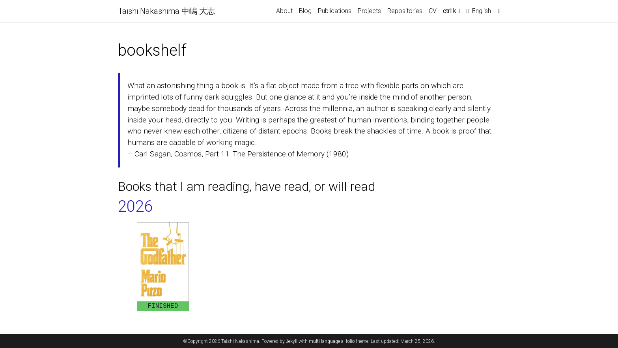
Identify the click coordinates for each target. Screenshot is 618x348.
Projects (369, 11)
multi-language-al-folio (332, 341)
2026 (135, 206)
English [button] (479, 11)
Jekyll (291, 341)
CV (433, 11)
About (284, 11)
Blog (305, 11)
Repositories (404, 11)
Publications (334, 11)
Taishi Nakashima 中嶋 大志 (166, 11)
